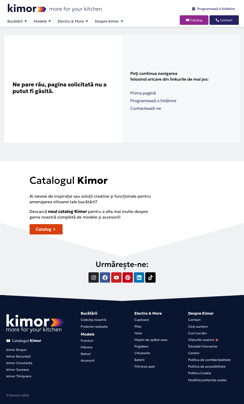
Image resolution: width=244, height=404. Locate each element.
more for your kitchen (34, 329)
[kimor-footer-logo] (35, 320)
